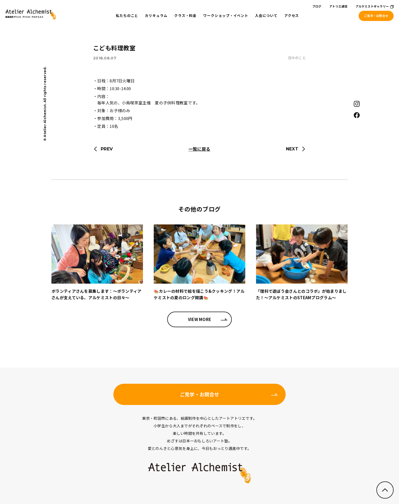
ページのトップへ (385, 490)
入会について (266, 15)
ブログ (316, 6)
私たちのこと (127, 15)
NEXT (292, 148)
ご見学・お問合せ (376, 15)
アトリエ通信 (338, 6)
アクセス (291, 15)
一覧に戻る (199, 149)
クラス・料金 (185, 15)
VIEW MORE (199, 319)
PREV (107, 148)
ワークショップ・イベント (225, 15)
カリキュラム (156, 15)
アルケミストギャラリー (372, 6)
